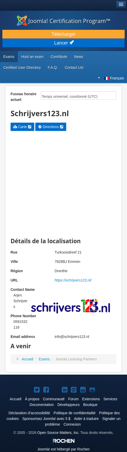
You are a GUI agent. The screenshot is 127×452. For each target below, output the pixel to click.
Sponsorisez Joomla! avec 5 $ (46, 419)
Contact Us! (74, 67)
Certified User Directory (22, 67)
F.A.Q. (53, 67)
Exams (8, 57)
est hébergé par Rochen (63, 449)
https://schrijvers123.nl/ (73, 280)
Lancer (63, 43)
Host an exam (32, 57)
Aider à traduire (86, 419)
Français (111, 78)
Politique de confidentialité (75, 413)
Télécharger (63, 34)
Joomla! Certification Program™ (63, 21)
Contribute (58, 57)
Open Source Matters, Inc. (58, 433)
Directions (50, 127)
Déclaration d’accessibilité (29, 413)
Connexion (72, 424)
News (78, 57)
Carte (22, 127)
